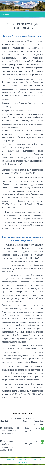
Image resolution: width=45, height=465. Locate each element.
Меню (5, 14)
